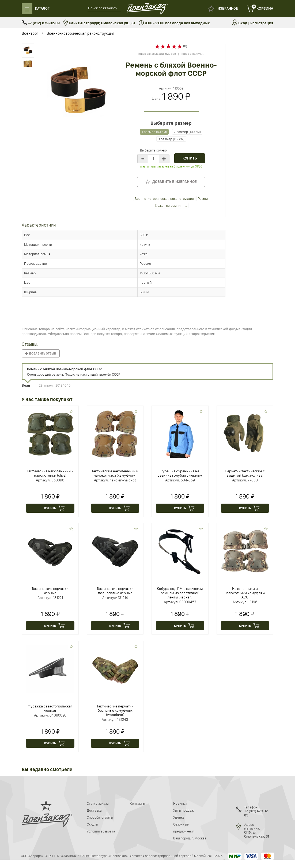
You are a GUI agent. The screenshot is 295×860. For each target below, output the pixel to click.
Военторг (30, 33)
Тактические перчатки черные (50, 590)
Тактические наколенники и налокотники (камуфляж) (115, 473)
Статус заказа (98, 803)
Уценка (178, 817)
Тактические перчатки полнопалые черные (115, 590)
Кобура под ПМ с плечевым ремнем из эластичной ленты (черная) (180, 593)
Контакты (137, 803)
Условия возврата (101, 831)
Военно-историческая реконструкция (80, 33)
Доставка (94, 810)
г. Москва (199, 838)
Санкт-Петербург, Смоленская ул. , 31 (99, 23)
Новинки (180, 803)
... (185, 205)
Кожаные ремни (167, 205)
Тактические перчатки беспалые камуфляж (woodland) (115, 710)
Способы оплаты (100, 817)
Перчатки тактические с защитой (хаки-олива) (245, 473)
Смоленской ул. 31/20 (188, 166)
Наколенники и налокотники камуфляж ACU (245, 593)
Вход (242, 23)
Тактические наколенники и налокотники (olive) (50, 473)
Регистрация (261, 23)
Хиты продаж (183, 810)
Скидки (92, 824)
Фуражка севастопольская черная (50, 708)
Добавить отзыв (40, 353)
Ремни (203, 198)
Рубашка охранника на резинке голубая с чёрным (179, 473)
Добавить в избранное (171, 182)
